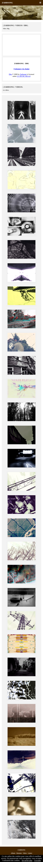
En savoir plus (27, 860)
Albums (13, 853)
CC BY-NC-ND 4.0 (23, 76)
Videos (25, 853)
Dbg (10, 74)
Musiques (19, 853)
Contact (30, 853)
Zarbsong (23, 74)
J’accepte (37, 860)
